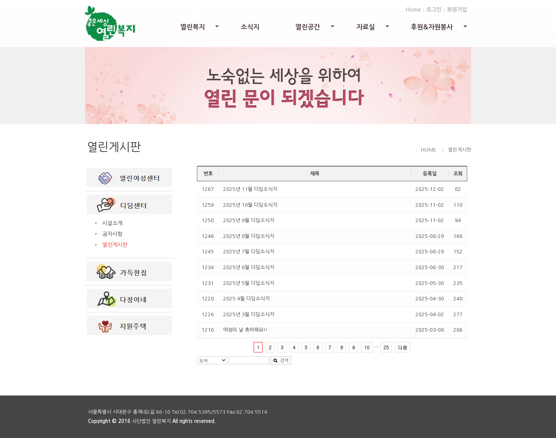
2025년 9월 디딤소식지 (248, 220)
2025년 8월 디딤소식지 (248, 236)
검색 (280, 360)
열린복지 (200, 29)
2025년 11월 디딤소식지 (250, 189)
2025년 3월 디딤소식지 (248, 314)
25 (386, 347)
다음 (402, 347)
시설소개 (112, 223)
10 (367, 347)
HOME (428, 149)
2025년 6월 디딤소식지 (248, 267)
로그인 (433, 9)
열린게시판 (114, 245)
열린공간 (315, 29)
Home (413, 9)
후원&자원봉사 (439, 29)
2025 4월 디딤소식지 (246, 298)
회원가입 (457, 9)
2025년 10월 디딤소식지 (250, 204)
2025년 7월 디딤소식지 (248, 251)
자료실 (373, 29)
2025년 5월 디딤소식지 (248, 283)
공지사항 (112, 234)
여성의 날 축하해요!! (245, 329)
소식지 (250, 27)
